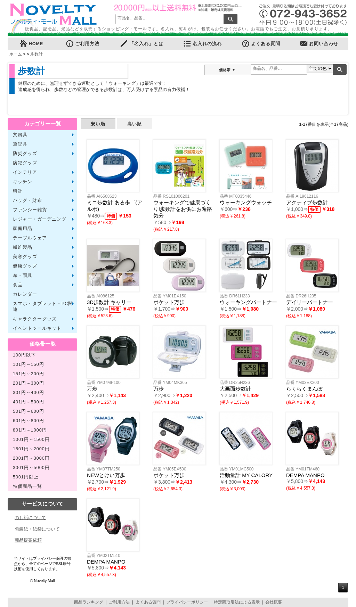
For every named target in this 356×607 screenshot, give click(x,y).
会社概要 (273, 602)
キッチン (22, 181)
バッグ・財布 (27, 200)
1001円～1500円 (31, 439)
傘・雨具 (22, 275)
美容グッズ (25, 256)
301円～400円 (28, 392)
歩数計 (36, 54)
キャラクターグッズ (35, 319)
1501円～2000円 (31, 448)
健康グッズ (25, 266)
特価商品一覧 (27, 486)
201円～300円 (28, 383)
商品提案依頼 (28, 540)
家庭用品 (22, 228)
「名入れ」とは (141, 43)
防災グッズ (25, 153)
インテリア (25, 172)
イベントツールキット (37, 328)
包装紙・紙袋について (37, 529)
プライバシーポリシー (187, 602)
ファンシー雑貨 (30, 209)
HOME (31, 43)
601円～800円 (28, 420)
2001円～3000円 (31, 458)
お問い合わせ (318, 43)
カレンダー (25, 294)
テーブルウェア (30, 238)
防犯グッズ (25, 163)
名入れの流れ (202, 43)
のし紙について (30, 517)
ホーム (15, 54)
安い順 (98, 123)
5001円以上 (26, 477)
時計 (18, 191)
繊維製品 (22, 247)
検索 (230, 19)
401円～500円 (28, 402)
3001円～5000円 (31, 467)
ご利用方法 (82, 43)
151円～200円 (28, 373)
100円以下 (24, 355)
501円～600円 (28, 411)
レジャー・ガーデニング (39, 219)
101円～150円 (28, 364)
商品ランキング (88, 602)
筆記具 (20, 144)
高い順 (134, 123)
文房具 (20, 134)
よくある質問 (260, 43)
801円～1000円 (30, 430)
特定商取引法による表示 (237, 602)
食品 (18, 284)
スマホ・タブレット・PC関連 (43, 306)
